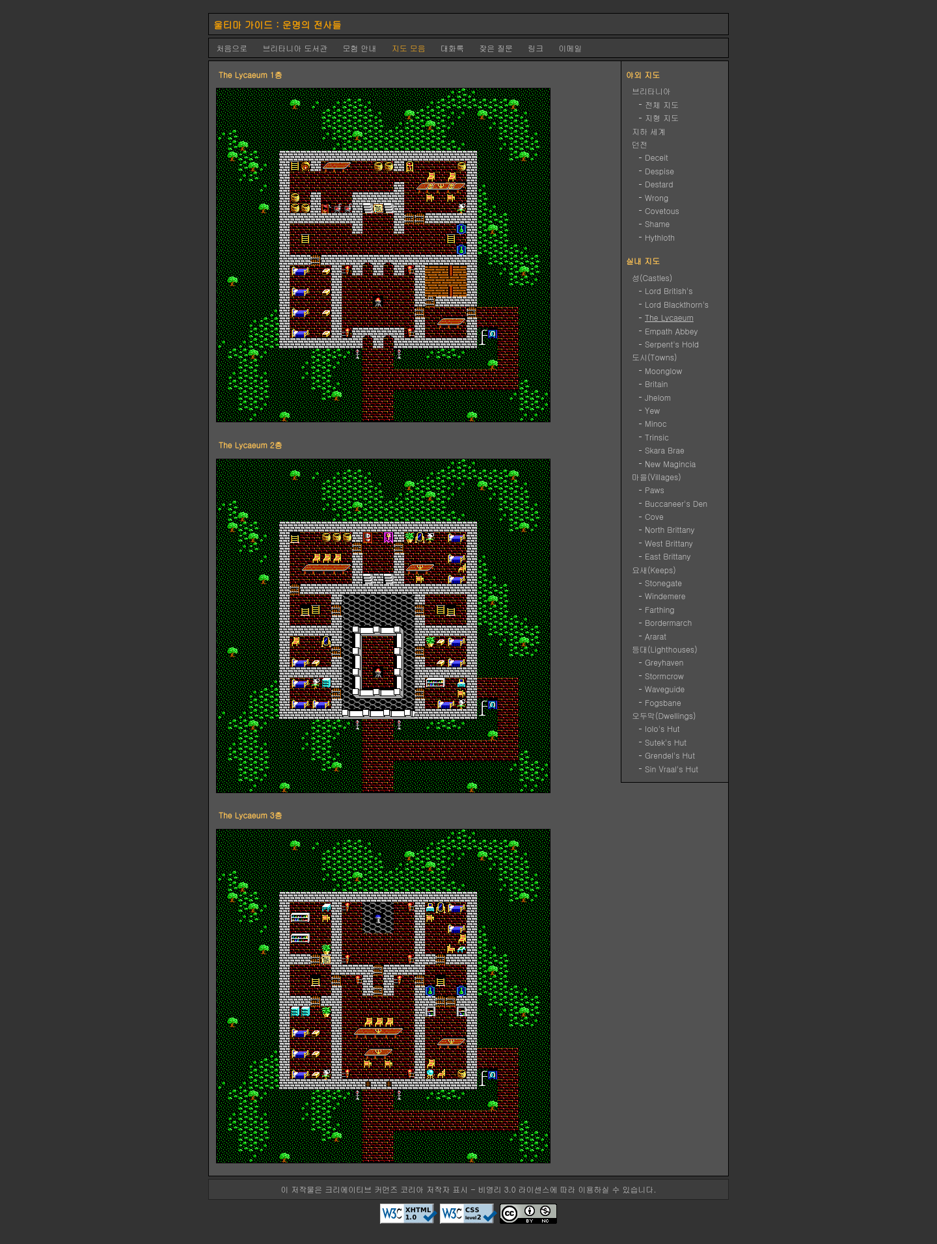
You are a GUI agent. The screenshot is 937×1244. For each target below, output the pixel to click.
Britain (656, 383)
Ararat (655, 636)
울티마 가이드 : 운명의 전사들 (277, 24)
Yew (652, 410)
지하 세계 (649, 131)
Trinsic (657, 436)
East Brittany (668, 555)
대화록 (452, 47)
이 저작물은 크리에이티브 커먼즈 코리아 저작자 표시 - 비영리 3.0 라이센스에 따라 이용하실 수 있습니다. (468, 1189)
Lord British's (669, 290)
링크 (535, 47)
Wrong (656, 197)
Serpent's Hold (672, 343)
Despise (659, 170)
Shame (657, 223)
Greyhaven (664, 662)
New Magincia (670, 463)
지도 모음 (409, 47)
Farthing (660, 609)
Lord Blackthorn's (677, 304)
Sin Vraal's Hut (671, 768)
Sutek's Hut (665, 742)
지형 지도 (662, 117)
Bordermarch (668, 622)
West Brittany (669, 542)
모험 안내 (360, 47)
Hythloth (660, 237)
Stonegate (663, 582)
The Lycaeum (669, 317)
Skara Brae (665, 449)
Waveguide (665, 688)
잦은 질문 (496, 47)
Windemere (665, 595)
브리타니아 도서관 (294, 47)
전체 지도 (662, 104)
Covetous (662, 210)
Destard (659, 183)
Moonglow (664, 370)
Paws (654, 489)
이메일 (570, 47)
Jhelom (658, 397)
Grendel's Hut (670, 755)
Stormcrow (664, 675)
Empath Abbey (671, 330)
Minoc (656, 423)
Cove (654, 516)
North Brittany (670, 529)
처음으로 (231, 47)
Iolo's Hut (662, 728)
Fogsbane (663, 702)
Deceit (656, 157)
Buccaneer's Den (676, 503)
